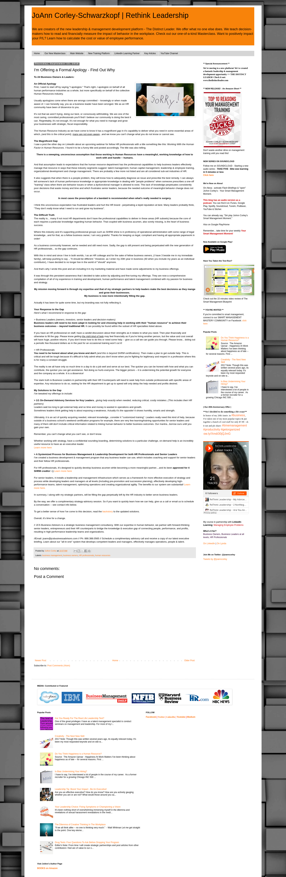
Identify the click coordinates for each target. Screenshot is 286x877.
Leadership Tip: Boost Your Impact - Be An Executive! (81, 789)
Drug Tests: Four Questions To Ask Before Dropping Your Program (87, 842)
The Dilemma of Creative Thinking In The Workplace (80, 824)
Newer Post (40, 660)
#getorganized (230, 429)
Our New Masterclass (55, 53)
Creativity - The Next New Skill (69, 736)
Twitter (161, 717)
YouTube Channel (169, 53)
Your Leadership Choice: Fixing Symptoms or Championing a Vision (88, 807)
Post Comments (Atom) (58, 665)
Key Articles (150, 53)
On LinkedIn (209, 543)
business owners (70, 555)
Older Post (189, 660)
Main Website (76, 53)
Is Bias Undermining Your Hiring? (71, 771)
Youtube (181, 717)
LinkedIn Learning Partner (127, 53)
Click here (208, 175)
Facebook (151, 717)
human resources (102, 555)
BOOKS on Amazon (47, 868)
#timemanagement (234, 425)
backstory (107, 511)
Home (37, 53)
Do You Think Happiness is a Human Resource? (235, 339)
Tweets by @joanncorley (215, 559)
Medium (191, 717)
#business (238, 415)
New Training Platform (99, 53)
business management (52, 555)
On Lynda (221, 543)
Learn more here (43, 447)
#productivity (211, 429)
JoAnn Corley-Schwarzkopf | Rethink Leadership (110, 15)
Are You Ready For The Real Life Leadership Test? (79, 718)
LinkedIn (170, 717)
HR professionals (86, 555)
